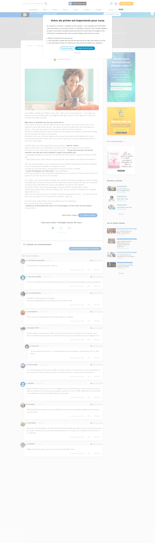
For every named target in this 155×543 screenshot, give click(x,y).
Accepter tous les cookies (85, 48)
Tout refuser (77, 52)
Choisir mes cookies (67, 48)
